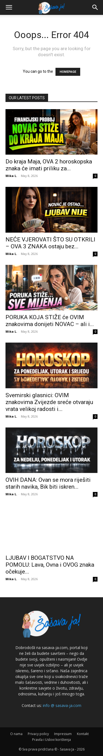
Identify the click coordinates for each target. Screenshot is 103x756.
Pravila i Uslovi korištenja (51, 739)
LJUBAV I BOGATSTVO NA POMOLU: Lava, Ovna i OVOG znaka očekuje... (49, 565)
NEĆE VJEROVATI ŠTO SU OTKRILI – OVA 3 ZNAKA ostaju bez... (50, 243)
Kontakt (83, 733)
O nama (16, 733)
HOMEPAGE (68, 72)
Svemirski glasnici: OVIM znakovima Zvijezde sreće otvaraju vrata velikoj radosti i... (49, 402)
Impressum (63, 733)
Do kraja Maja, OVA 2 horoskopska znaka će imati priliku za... (48, 165)
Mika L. (11, 176)
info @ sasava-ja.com (62, 705)
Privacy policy (38, 733)
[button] (9, 7)
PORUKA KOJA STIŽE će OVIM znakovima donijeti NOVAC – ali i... (49, 320)
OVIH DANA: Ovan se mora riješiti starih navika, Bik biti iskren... (48, 483)
